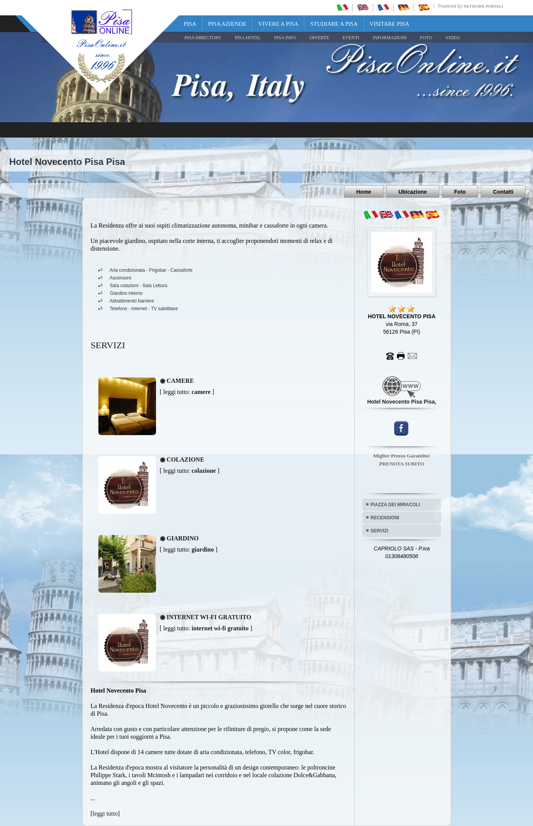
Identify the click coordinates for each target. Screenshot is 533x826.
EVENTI (350, 37)
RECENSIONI (384, 517)
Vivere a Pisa (278, 24)
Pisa (190, 24)
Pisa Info (285, 37)
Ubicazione (413, 192)
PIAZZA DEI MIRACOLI (395, 504)
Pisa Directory (202, 37)
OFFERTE (319, 37)
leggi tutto (105, 813)
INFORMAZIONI (390, 37)
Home (363, 192)
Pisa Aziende (227, 24)
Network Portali (483, 6)
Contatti (503, 192)
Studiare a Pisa (333, 24)
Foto (460, 192)
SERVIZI (379, 530)
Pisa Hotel (248, 37)
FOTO (426, 37)
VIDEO (452, 37)
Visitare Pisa (389, 24)
